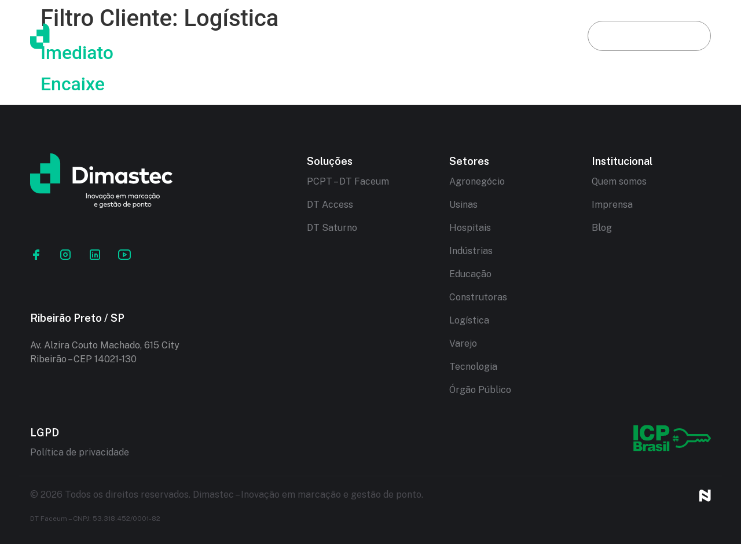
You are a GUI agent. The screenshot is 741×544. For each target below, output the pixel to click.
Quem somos (619, 181)
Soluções (376, 35)
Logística (469, 320)
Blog (535, 35)
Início (208, 35)
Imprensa (612, 204)
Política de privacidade (79, 452)
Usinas (463, 204)
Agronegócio (477, 181)
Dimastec (288, 35)
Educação (470, 274)
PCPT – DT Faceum (348, 181)
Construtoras (478, 297)
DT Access (330, 204)
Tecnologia (473, 366)
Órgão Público (480, 389)
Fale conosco (649, 35)
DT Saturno (332, 227)
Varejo (463, 343)
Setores (460, 35)
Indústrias (471, 250)
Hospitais (470, 227)
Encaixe (73, 84)
